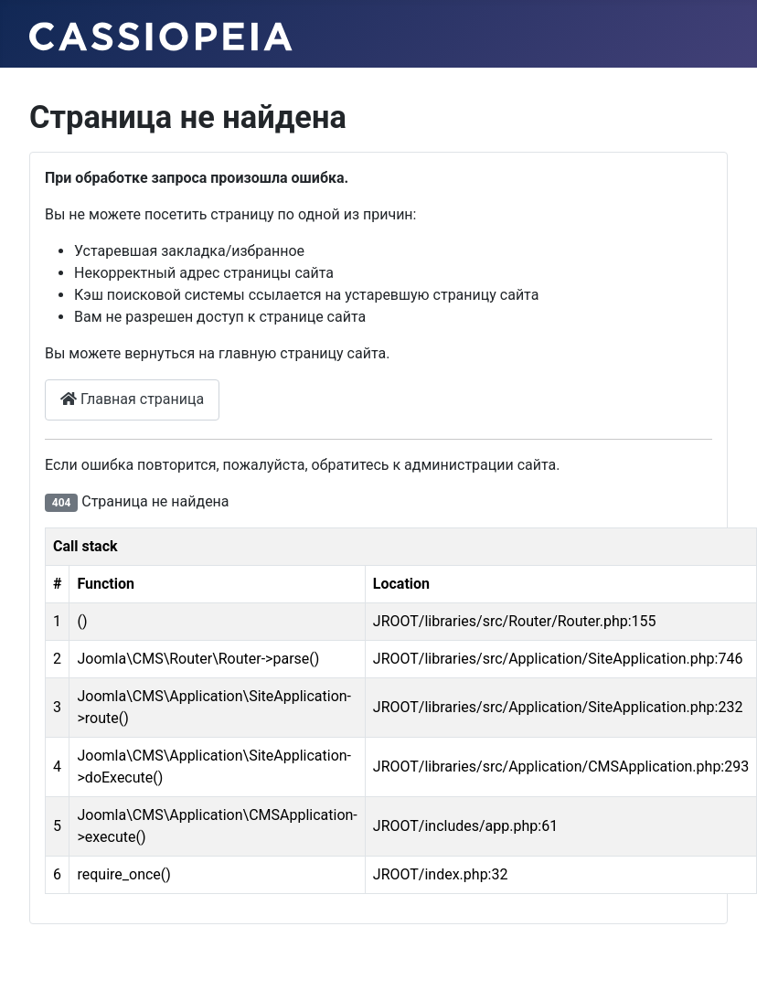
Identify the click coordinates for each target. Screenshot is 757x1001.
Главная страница (132, 399)
